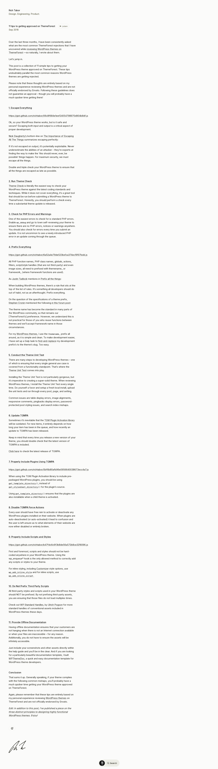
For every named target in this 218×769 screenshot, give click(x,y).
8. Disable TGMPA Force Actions (26, 507)
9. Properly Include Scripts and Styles (30, 537)
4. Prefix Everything (20, 247)
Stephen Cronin (17, 303)
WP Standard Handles (31, 604)
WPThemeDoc (16, 658)
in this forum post (61, 303)
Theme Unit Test (18, 370)
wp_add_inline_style (20, 572)
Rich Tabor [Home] (14, 10)
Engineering (23, 14)
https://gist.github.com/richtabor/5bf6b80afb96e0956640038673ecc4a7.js (49, 469)
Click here (14, 451)
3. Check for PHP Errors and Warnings (30, 214)
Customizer (42, 568)
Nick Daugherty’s (18, 136)
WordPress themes (27, 334)
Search (112, 763)
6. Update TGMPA (18, 415)
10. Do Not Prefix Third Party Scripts (29, 586)
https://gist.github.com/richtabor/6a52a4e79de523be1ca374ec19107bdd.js (48, 254)
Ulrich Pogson (55, 604)
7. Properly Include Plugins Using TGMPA (31, 461)
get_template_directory (22, 483)
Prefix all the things (51, 279)
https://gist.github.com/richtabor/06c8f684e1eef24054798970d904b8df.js (48, 115)
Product (35, 14)
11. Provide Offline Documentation (27, 622)
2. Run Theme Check (20, 181)
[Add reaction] (12, 728)
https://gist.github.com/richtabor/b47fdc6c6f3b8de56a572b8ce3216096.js (48, 544)
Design (12, 14)
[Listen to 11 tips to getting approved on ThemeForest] (63, 26)
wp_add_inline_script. (21, 576)
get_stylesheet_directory (23, 487)
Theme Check (16, 185)
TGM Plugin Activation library (59, 420)
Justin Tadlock (19, 279)
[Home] (102, 763)
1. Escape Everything (20, 108)
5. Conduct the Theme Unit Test (26, 355)
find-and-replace (47, 341)
